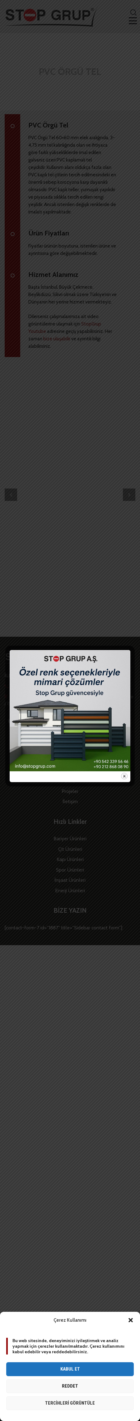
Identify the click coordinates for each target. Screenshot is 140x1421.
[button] (131, 1320)
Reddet (70, 1386)
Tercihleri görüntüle (70, 1403)
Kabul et (70, 1369)
